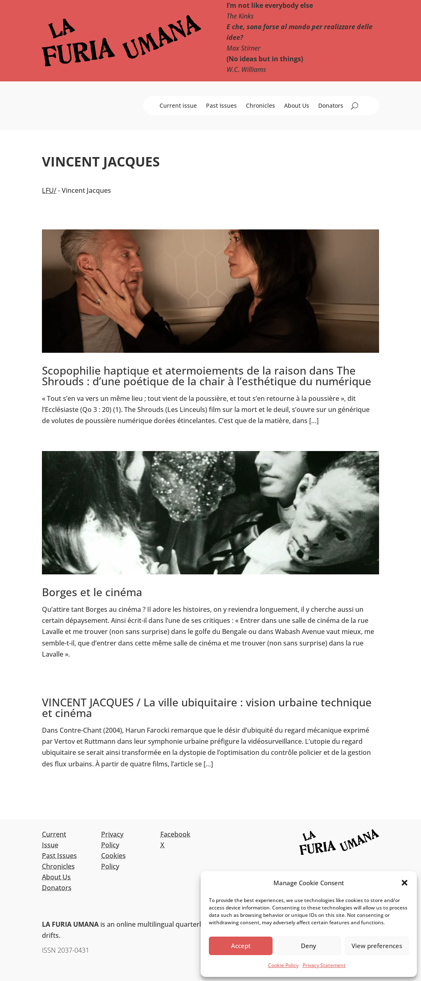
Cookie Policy (283, 965)
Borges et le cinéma (92, 592)
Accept (241, 946)
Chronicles (260, 106)
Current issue (178, 106)
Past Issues (221, 106)
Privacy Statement (324, 965)
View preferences (377, 946)
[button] (404, 883)
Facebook (175, 834)
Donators (330, 106)
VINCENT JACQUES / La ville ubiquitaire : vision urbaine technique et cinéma (207, 707)
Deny (308, 946)
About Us (296, 106)
